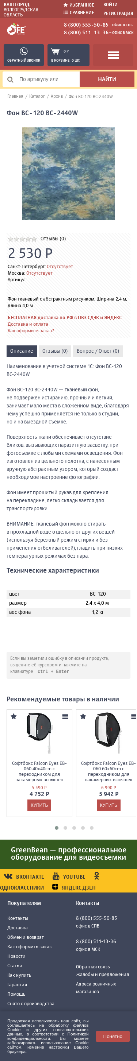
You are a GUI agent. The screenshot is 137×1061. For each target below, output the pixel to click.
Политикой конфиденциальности (48, 1036)
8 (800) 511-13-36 (86, 32)
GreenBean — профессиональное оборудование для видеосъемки (68, 854)
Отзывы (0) (53, 238)
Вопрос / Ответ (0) (98, 351)
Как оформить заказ (29, 947)
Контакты (17, 919)
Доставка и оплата (28, 324)
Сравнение (79, 13)
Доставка (17, 928)
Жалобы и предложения (102, 975)
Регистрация (118, 14)
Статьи (14, 966)
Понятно (112, 1036)
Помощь (16, 994)
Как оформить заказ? (31, 331)
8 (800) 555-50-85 (86, 25)
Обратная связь (93, 967)
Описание (21, 351)
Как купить (19, 975)
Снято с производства (30, 1004)
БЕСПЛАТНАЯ (22, 317)
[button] (56, 828)
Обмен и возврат (25, 938)
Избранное (79, 5)
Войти (110, 5)
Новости (16, 956)
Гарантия (17, 985)
